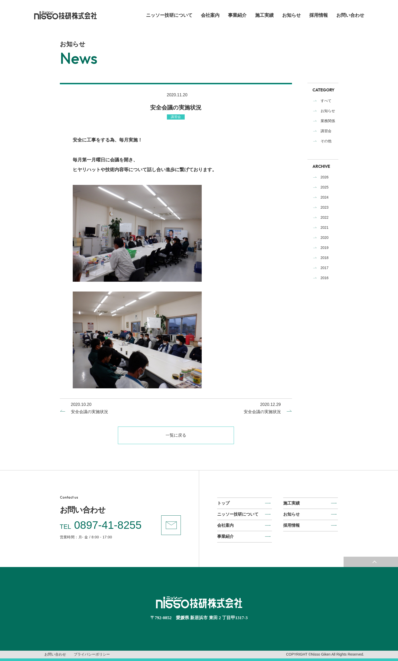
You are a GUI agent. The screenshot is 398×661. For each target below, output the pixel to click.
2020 (325, 237)
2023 (325, 207)
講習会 (326, 131)
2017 (325, 268)
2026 (325, 177)
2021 (325, 227)
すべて (326, 101)
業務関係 (328, 121)
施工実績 (264, 15)
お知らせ (291, 15)
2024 (325, 197)
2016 (325, 278)
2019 (325, 248)
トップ (223, 503)
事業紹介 (237, 15)
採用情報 (318, 15)
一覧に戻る (176, 435)
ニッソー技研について (169, 15)
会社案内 (210, 15)
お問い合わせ (350, 15)
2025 (325, 187)
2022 (325, 217)
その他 (326, 141)
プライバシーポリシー (92, 654)
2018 (325, 258)
